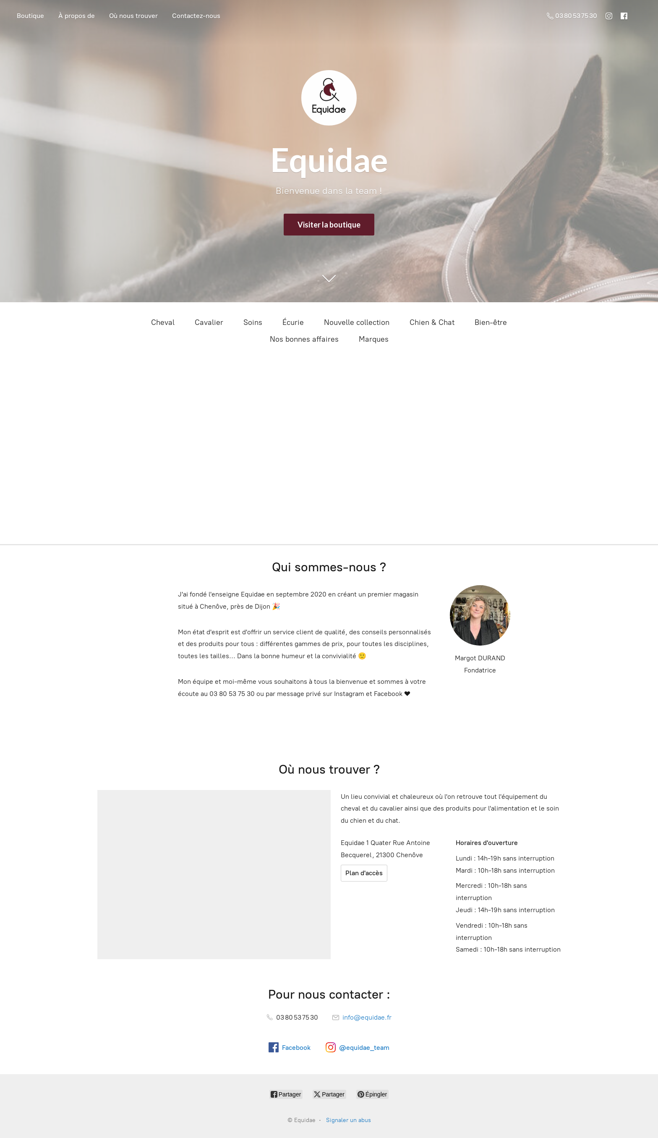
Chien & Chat (432, 322)
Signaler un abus (348, 1120)
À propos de (76, 16)
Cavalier (209, 322)
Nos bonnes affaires (304, 339)
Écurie (293, 322)
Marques (374, 339)
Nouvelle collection (356, 322)
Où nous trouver (133, 16)
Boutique (30, 16)
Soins (252, 322)
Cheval (163, 322)
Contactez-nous (196, 16)
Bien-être (491, 322)
